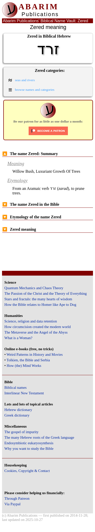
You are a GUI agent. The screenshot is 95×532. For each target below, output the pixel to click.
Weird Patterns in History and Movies (35, 354)
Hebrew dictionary (18, 410)
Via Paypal (12, 504)
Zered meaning (19, 229)
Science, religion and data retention (30, 321)
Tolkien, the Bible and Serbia (28, 360)
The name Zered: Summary (30, 154)
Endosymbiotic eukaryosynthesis (28, 443)
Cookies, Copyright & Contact (27, 471)
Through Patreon (16, 498)
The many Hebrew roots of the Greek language (39, 437)
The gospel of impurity (21, 432)
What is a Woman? (18, 338)
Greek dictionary (16, 415)
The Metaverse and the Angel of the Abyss (36, 332)
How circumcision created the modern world (37, 327)
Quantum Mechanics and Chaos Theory (33, 288)
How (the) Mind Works (24, 366)
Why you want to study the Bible (28, 449)
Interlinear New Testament (24, 393)
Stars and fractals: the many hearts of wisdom (38, 299)
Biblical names (15, 388)
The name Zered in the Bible (30, 204)
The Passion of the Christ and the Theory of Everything (45, 293)
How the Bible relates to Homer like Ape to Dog (40, 305)
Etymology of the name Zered (31, 217)
